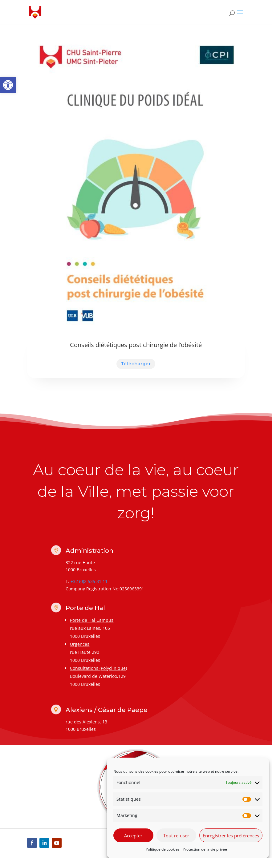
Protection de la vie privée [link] (205, 849)
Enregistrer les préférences (231, 835)
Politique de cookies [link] (163, 849)
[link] (8, 85)
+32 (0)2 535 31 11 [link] (89, 581)
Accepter (133, 835)
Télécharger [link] (136, 363)
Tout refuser (176, 835)
